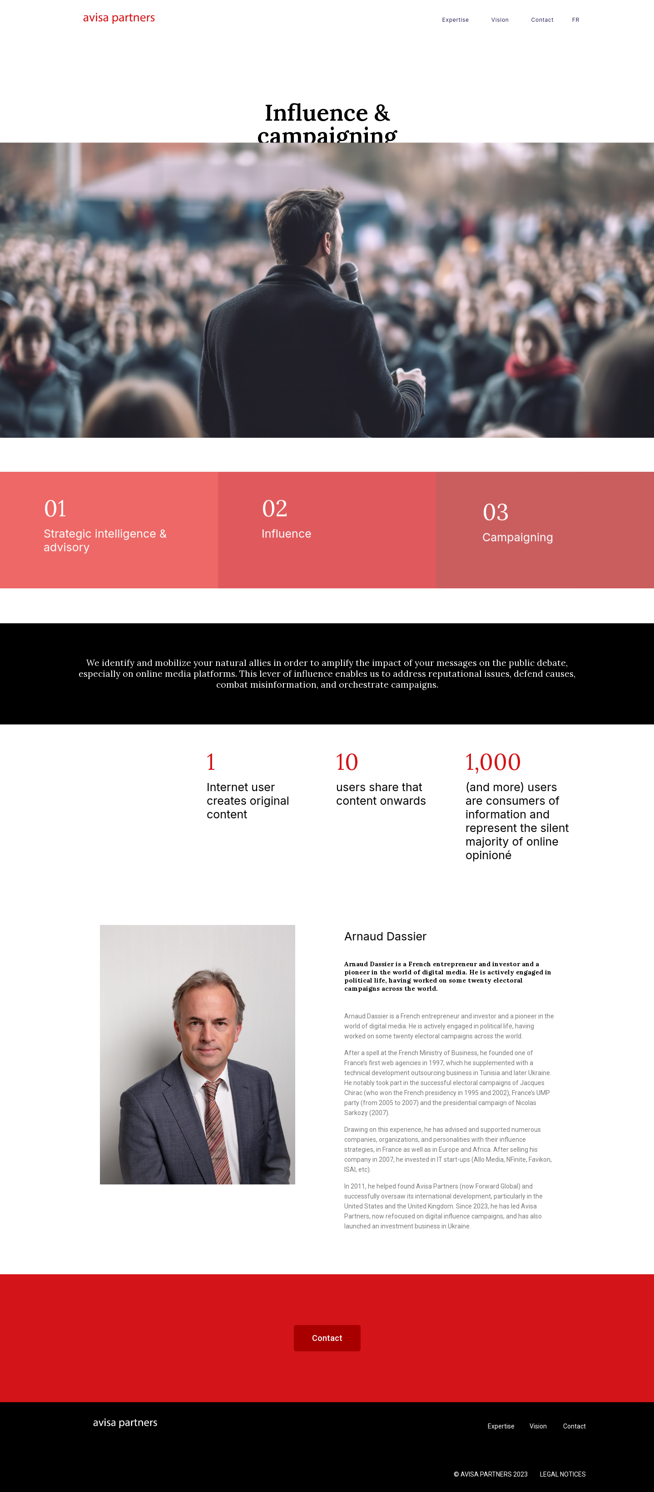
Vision (500, 19)
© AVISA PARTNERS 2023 (491, 1474)
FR (576, 19)
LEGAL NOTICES (563, 1474)
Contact (542, 19)
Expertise (455, 19)
